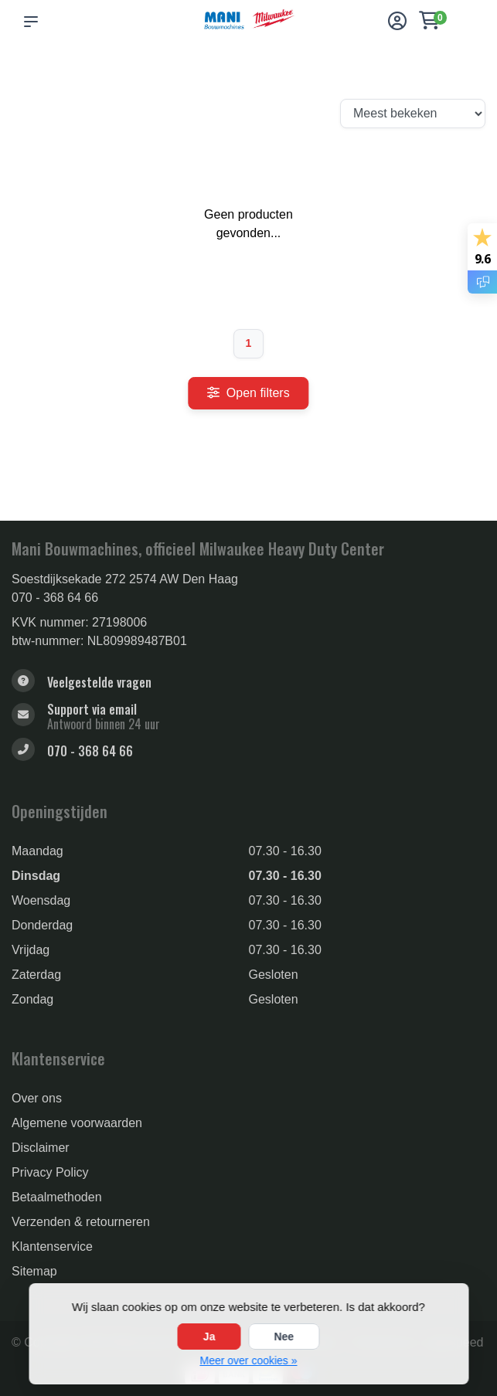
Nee (284, 1336)
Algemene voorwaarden (77, 1122)
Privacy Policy (50, 1172)
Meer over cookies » (248, 1360)
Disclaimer (41, 1147)
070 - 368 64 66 (55, 597)
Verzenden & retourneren (81, 1221)
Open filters (248, 392)
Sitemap (34, 1271)
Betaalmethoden (57, 1197)
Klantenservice (52, 1246)
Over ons (37, 1098)
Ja (209, 1336)
